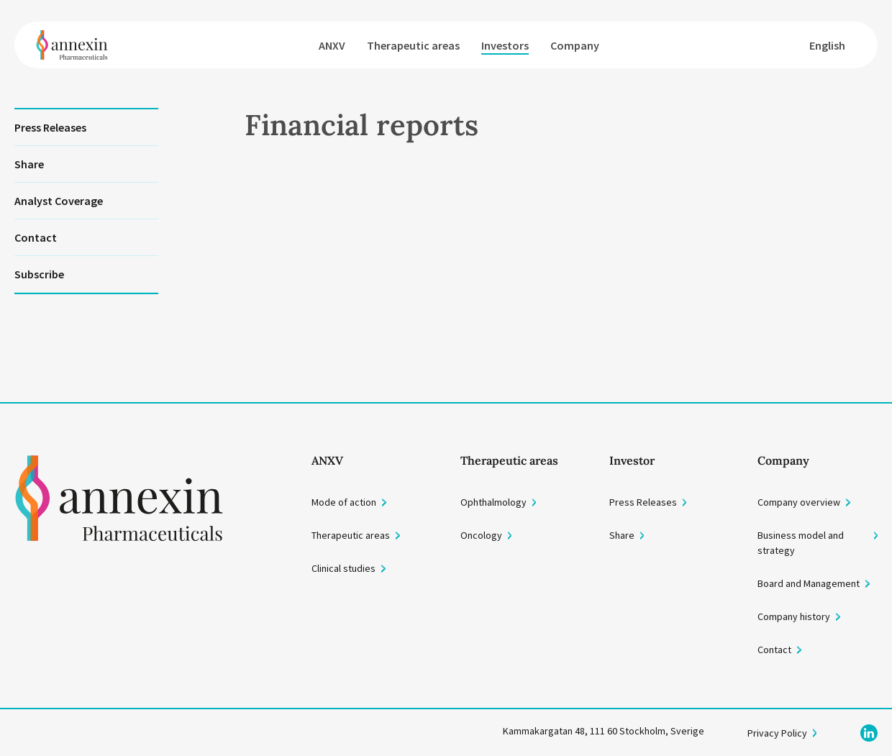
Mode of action (343, 502)
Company (574, 45)
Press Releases (50, 127)
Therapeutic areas (413, 45)
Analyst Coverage (58, 200)
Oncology (481, 535)
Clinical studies (343, 568)
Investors (505, 45)
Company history (793, 616)
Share (29, 164)
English (827, 45)
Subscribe (39, 274)
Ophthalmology (493, 502)
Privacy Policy (777, 733)
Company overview (798, 502)
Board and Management (808, 583)
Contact (35, 237)
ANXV (332, 45)
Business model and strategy (800, 543)
